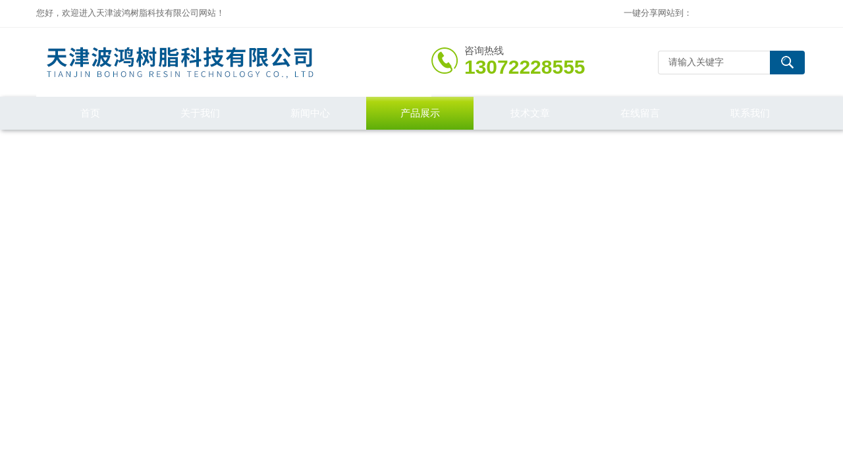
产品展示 (420, 112)
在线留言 (640, 112)
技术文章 (530, 112)
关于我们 (200, 112)
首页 (90, 112)
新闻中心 (310, 112)
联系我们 (750, 112)
